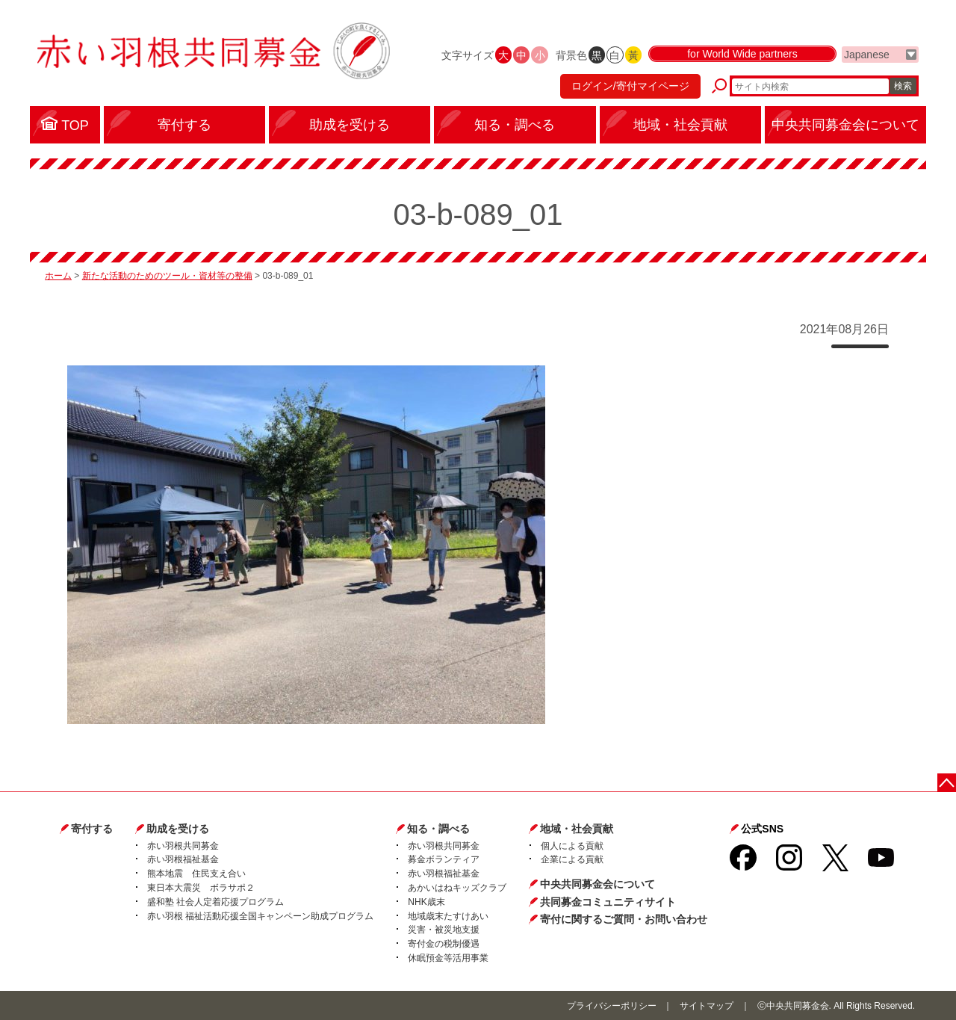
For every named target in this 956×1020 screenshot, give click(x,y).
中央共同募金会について (597, 884)
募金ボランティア (443, 859)
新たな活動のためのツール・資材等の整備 (167, 276)
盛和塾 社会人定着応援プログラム (215, 902)
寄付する (92, 829)
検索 (903, 86)
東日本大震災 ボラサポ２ (201, 888)
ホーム (58, 276)
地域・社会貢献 (576, 829)
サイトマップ (706, 1006)
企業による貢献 (572, 859)
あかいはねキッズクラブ (457, 888)
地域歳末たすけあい (448, 916)
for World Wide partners (742, 54)
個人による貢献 (572, 846)
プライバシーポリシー (612, 1006)
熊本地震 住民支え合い (196, 873)
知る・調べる (438, 829)
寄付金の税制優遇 (443, 944)
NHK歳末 (426, 902)
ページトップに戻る (946, 782)
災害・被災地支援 (443, 929)
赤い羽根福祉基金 (183, 859)
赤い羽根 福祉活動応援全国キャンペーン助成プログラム (260, 916)
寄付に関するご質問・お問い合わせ (623, 919)
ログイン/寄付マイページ (630, 86)
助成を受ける (177, 829)
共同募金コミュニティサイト (608, 902)
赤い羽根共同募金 (183, 846)
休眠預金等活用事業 (448, 958)
